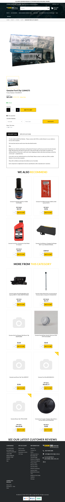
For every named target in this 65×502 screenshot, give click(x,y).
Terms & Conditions (35, 461)
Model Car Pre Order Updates (35, 476)
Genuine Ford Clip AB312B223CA (46, 377)
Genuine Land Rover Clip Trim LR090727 (18, 377)
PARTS (8, 459)
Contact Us (33, 450)
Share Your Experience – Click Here (10, 486)
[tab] (12, 134)
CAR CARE (9, 453)
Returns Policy (34, 464)
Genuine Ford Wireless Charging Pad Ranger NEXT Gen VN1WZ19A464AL (46, 244)
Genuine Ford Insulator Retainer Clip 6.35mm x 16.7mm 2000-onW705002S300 (46, 419)
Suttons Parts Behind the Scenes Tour (35, 472)
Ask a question (10, 115)
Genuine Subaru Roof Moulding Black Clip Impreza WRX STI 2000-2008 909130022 (19, 294)
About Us (33, 448)
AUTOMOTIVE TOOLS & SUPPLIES (11, 451)
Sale (57, 12)
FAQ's (32, 452)
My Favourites (21, 450)
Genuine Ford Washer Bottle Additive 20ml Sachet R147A (46, 202)
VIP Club (20, 454)
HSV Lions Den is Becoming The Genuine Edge (35, 455)
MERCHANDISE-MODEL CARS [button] (25, 12)
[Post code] (32, 121)
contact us (55, 4)
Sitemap (32, 479)
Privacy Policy (34, 462)
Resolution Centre (22, 452)
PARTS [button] (8, 12)
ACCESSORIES (10, 448)
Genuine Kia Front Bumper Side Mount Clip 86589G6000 (19, 336)
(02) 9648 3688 (49, 450)
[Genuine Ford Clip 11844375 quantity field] (13, 110)
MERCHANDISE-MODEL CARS (10, 456)
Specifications (25, 134)
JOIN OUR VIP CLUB (13, 4)
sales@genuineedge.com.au (52, 454)
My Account (21, 448)
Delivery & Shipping (35, 459)
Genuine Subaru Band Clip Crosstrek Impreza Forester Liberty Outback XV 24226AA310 (46, 294)
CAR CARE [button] (35, 12)
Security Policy (34, 466)
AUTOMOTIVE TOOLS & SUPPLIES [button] (46, 12)
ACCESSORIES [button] (14, 12)
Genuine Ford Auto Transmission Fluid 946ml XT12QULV (18, 244)
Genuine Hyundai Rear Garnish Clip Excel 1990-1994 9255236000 (46, 336)
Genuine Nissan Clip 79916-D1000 (19, 419)
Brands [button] (9, 16)
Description (12, 134)
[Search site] (48, 8)
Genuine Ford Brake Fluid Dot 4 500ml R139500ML (19, 202)
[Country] (14, 121)
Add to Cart (28, 110)
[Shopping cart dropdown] (55, 8)
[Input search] (33, 8)
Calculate (51, 121)
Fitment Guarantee (35, 468)
